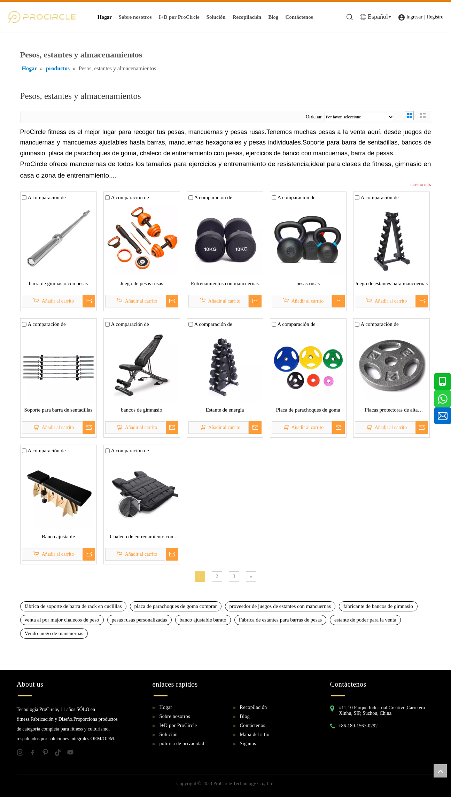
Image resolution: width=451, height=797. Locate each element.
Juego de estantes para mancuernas (391, 283)
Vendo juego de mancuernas (54, 633)
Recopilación (247, 17)
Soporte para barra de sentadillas (58, 410)
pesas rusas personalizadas (139, 620)
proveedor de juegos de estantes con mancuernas (280, 606)
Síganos (248, 743)
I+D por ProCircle (179, 17)
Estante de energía (225, 410)
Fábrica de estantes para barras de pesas (280, 620)
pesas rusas (308, 283)
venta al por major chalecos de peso (62, 620)
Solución (216, 17)
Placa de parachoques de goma (308, 410)
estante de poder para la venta (365, 620)
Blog (273, 17)
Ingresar (414, 16)
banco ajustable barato (203, 620)
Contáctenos (299, 17)
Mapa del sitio (255, 734)
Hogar (105, 17)
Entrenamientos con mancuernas (225, 283)
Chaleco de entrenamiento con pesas (141, 537)
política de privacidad (182, 743)
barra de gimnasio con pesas (58, 283)
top (440, 771)
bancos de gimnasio (141, 410)
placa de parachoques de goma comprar (175, 606)
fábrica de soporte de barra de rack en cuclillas (73, 606)
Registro (435, 16)
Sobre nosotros (135, 17)
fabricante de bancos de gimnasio (378, 606)
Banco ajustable (58, 536)
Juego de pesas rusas (141, 283)
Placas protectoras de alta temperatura (391, 411)
